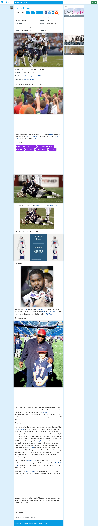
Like (33, 13)
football (51, 134)
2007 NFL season (55, 461)
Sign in (94, 2)
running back (51, 312)
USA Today (49, 314)
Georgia (48, 17)
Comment (39, 13)
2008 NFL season (31, 471)
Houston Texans (52, 205)
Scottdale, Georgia (29, 79)
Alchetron (5, 2)
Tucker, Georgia (40, 309)
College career (29, 149)
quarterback (22, 410)
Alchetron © (43, 523)
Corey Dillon (40, 441)
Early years (19, 149)
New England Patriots (32, 136)
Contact (35, 523)
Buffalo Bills (30, 448)
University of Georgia (27, 76)
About (18, 523)
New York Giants (38, 205)
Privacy (30, 523)
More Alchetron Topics (21, 507)
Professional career (41, 149)
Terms (25, 523)
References (52, 149)
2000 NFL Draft (19, 429)
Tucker (25, 309)
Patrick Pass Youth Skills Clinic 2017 (26, 146)
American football (23, 27)
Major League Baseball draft (50, 412)
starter (44, 312)
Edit (28, 13)
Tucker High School (39, 76)
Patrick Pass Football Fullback (45, 146)
